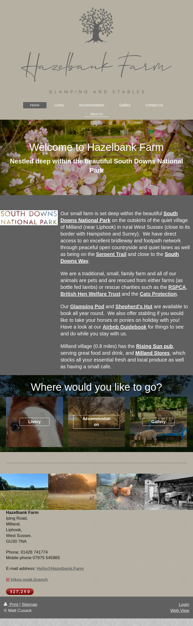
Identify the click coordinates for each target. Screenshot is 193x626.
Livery (34, 421)
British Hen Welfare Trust (90, 294)
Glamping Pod (87, 306)
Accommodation (96, 421)
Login (184, 604)
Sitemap (29, 604)
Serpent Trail (111, 254)
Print (11, 604)
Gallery (158, 421)
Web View (179, 610)
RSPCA (177, 287)
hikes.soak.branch (27, 579)
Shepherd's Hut (133, 306)
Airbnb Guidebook (124, 327)
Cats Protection (158, 294)
